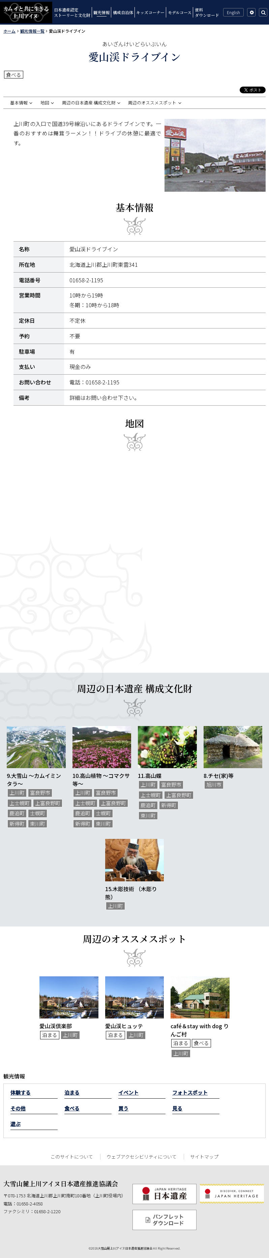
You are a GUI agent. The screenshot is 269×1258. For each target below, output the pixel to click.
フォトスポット (190, 1092)
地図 (44, 103)
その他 (18, 1108)
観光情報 (101, 12)
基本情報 (19, 103)
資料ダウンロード (207, 12)
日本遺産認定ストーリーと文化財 (72, 12)
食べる (72, 1108)
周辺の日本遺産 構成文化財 (89, 103)
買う (123, 1108)
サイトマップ (204, 1156)
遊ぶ (15, 1123)
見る (177, 1108)
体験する (20, 1092)
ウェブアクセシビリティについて (142, 1156)
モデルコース (179, 12)
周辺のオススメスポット (152, 103)
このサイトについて (72, 1156)
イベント (128, 1092)
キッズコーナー (150, 12)
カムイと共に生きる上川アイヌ (26, 12)
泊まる (72, 1092)
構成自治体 (123, 12)
